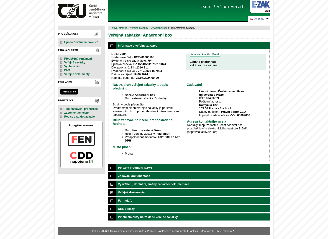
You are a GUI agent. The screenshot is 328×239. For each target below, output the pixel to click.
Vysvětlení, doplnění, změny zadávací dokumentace (153, 184)
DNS (67, 70)
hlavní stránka (119, 27)
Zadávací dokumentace (134, 176)
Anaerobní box (159, 27)
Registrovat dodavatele (79, 116)
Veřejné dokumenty (77, 74)
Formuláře (125, 200)
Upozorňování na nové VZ (81, 42)
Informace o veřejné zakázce (137, 45)
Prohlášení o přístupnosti (171, 231)
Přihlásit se (69, 91)
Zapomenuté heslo (76, 112)
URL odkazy (126, 208)
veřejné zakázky (139, 27)
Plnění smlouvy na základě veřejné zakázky (148, 217)
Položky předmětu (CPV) (135, 167)
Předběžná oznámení (78, 58)
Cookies (193, 231)
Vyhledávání (72, 66)
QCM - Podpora (222, 231)
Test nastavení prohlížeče (81, 108)
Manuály (206, 231)
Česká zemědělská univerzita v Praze (81, 11)
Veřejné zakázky (74, 62)
